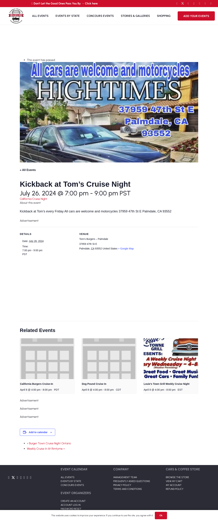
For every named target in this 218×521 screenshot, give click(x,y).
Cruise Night (39, 199)
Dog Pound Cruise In (94, 383)
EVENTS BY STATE (71, 481)
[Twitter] (182, 3)
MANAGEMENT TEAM (125, 477)
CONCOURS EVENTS (72, 485)
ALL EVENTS (67, 477)
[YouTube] (188, 3)
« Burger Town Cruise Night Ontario (49, 443)
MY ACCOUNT (174, 485)
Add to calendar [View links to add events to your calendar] (38, 432)
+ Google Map (126, 248)
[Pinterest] (211, 3)
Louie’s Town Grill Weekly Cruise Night (167, 383)
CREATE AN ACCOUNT (73, 501)
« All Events (28, 169)
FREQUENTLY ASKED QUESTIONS (131, 481)
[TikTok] (205, 3)
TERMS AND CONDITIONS (127, 489)
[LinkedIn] (199, 3)
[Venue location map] (106, 286)
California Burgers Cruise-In (36, 383)
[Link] (16, 16)
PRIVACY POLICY (122, 485)
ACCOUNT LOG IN (71, 504)
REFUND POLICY (174, 489)
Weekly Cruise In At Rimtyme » (46, 448)
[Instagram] (194, 3)
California (26, 199)
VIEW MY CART (174, 481)
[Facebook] (177, 3)
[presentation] (47, 358)
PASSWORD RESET (71, 508)
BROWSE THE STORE (177, 477)
